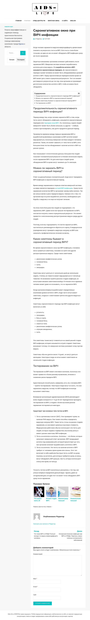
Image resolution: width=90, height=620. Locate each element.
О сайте (65, 20)
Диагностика (42, 506)
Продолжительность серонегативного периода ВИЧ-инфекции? (58, 96)
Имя (35, 579)
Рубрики (27, 20)
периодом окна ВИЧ (51, 123)
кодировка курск (9, 26)
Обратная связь (53, 20)
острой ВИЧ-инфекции (64, 188)
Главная (18, 20)
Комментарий (37, 554)
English (73, 20)
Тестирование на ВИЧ (43, 103)
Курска (21, 44)
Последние (20, 59)
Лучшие (11, 59)
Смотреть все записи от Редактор (44, 524)
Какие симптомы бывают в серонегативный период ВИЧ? (56, 101)
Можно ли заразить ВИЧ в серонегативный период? (54, 98)
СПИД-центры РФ (39, 20)
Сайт (34, 595)
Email (35, 587)
